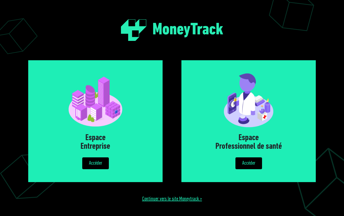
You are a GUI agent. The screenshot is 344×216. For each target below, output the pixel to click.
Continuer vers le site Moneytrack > (172, 199)
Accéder (95, 163)
